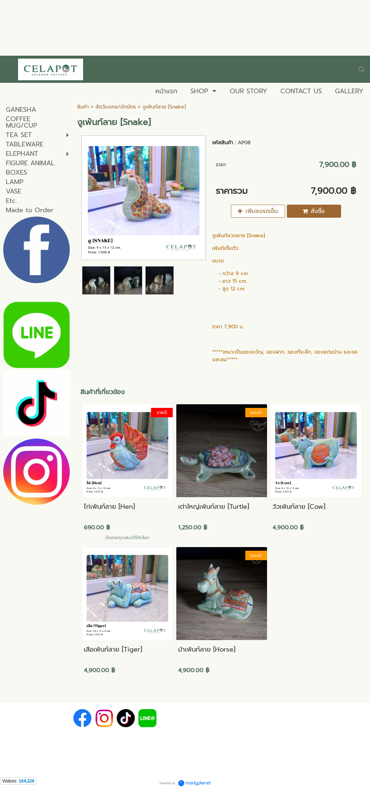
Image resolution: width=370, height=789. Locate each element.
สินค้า (83, 107)
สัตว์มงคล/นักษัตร (116, 107)
